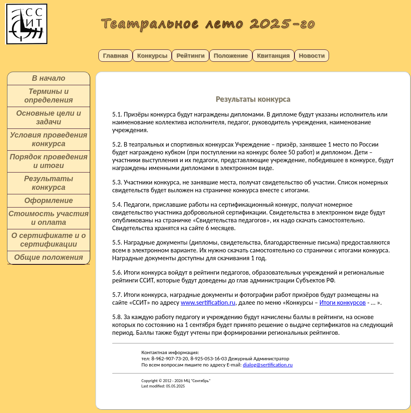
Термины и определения (48, 95)
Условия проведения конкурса (48, 139)
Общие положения (48, 257)
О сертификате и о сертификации (48, 239)
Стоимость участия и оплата (49, 218)
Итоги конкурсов (343, 302)
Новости (312, 55)
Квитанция (273, 55)
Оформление (48, 200)
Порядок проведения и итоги (48, 161)
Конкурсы (152, 55)
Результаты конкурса (48, 183)
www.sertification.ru (208, 302)
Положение (231, 55)
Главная (115, 55)
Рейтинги (190, 55)
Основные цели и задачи (48, 117)
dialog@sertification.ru (268, 365)
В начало (48, 78)
